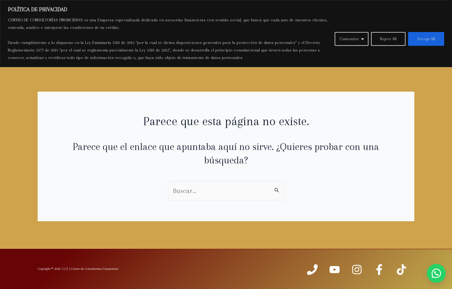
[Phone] (312, 269)
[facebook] (379, 269)
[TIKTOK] (401, 269)
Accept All (426, 38)
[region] (226, 33)
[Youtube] (334, 269)
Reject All (388, 38)
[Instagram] (357, 269)
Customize (349, 38)
